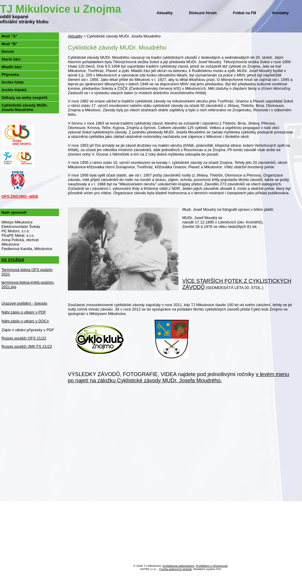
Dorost (7, 51)
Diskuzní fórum (203, 13)
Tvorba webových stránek (175, 569)
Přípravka (10, 74)
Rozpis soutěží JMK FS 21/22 (26, 346)
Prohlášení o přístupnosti (212, 565)
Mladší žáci (11, 67)
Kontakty (280, 13)
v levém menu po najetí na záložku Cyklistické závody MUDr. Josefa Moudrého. (178, 377)
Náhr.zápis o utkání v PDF (23, 312)
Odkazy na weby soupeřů (24, 97)
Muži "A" (9, 36)
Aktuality (165, 13)
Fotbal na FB (244, 13)
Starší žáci (10, 59)
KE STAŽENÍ (12, 260)
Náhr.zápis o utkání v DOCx (25, 321)
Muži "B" (9, 44)
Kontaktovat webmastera (178, 565)
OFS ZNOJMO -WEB (19, 196)
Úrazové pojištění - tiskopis (24, 303)
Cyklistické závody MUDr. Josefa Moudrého (24, 107)
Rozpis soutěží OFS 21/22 (23, 338)
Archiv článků (14, 90)
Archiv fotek (12, 82)
